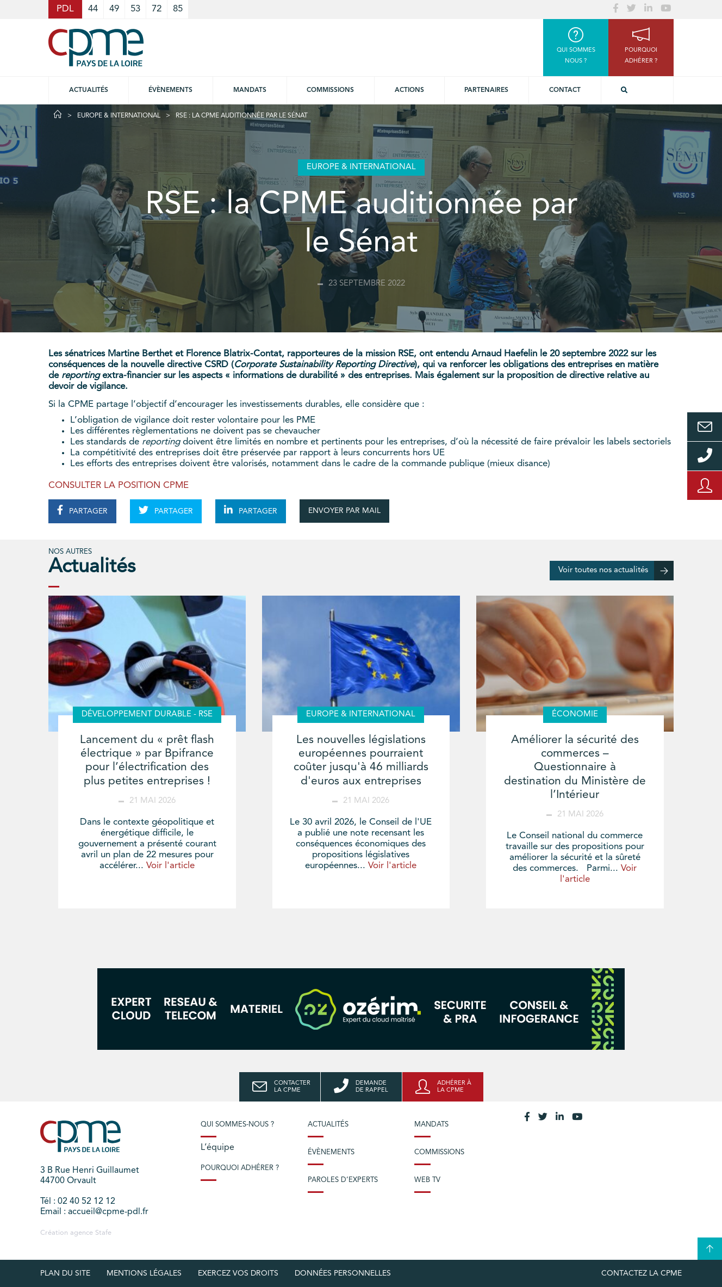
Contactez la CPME (641, 1273)
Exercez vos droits (238, 1273)
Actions (409, 90)
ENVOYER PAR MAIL (344, 511)
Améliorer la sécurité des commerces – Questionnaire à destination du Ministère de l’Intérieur (575, 767)
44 (93, 9)
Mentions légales (144, 1273)
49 (114, 9)
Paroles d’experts (343, 1180)
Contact (565, 90)
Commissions (439, 1152)
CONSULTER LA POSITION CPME (118, 485)
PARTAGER (82, 510)
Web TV (427, 1180)
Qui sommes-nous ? (237, 1124)
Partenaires (486, 90)
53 (135, 9)
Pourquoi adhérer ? (240, 1168)
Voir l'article (170, 865)
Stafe (103, 1232)
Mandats (249, 90)
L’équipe (217, 1147)
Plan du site (65, 1273)
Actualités (88, 90)
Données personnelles (343, 1273)
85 (178, 9)
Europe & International (118, 116)
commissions (330, 90)
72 (156, 9)
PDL (65, 9)
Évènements (170, 90)
